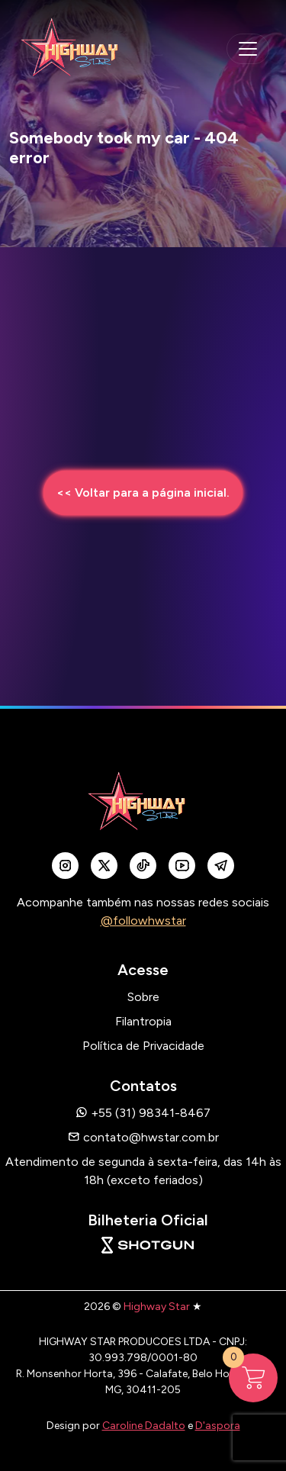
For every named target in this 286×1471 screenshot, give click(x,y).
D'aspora (217, 1425)
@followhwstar (143, 920)
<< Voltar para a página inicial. (143, 492)
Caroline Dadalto (143, 1425)
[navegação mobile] (248, 49)
